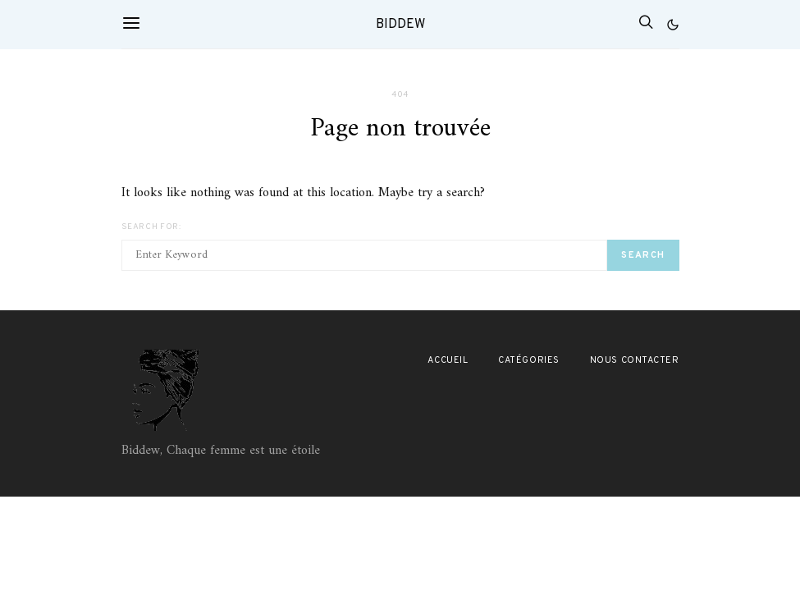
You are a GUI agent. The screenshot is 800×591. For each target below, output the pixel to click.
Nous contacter (634, 360)
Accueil (447, 360)
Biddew (400, 24)
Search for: (151, 227)
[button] (672, 24)
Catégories (529, 360)
